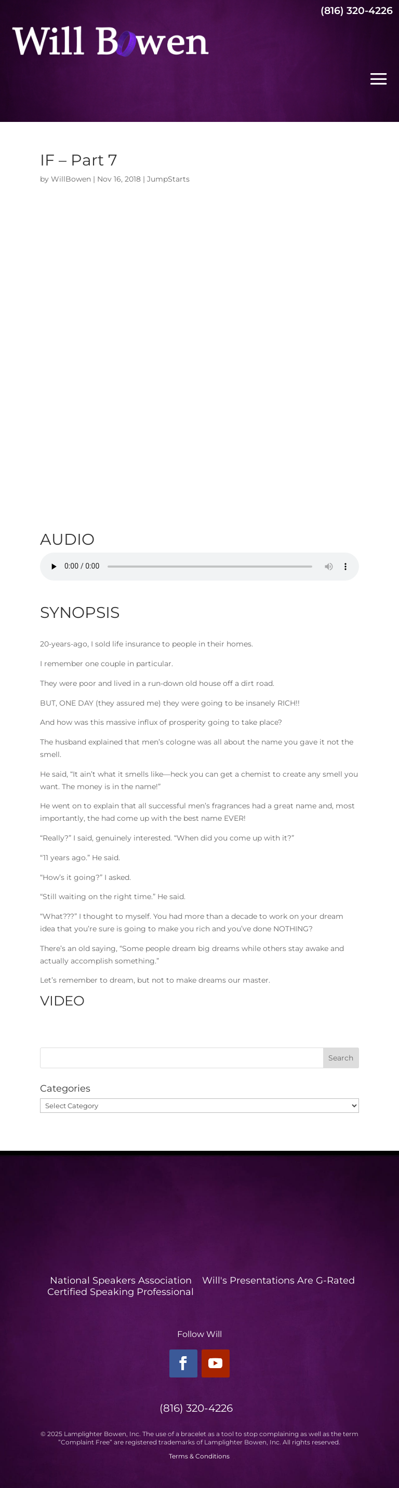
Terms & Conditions (199, 1456)
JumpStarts (168, 179)
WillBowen (71, 179)
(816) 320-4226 (357, 11)
